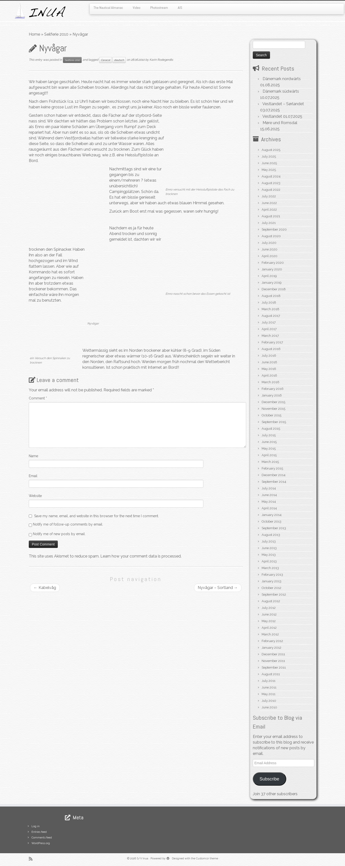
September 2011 (274, 667)
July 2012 (269, 608)
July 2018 (269, 302)
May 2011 (268, 694)
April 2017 (269, 329)
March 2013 (270, 568)
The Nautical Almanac (108, 7)
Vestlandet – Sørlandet (283, 104)
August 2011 (271, 674)
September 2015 (274, 422)
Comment (38, 398)
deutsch (119, 60)
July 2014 (269, 488)
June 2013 (269, 548)
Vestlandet (272, 116)
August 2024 (271, 176)
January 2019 (272, 282)
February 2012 (272, 641)
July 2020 (269, 243)
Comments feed (41, 837)
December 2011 (273, 654)
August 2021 (271, 216)
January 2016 (272, 395)
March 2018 (270, 309)
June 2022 (269, 203)
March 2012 (270, 634)
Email (33, 476)
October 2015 (271, 415)
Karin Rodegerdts (161, 59)
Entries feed (39, 832)
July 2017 (269, 322)
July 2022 (269, 196)
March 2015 (270, 462)
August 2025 (271, 150)
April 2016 (269, 375)
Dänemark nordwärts (282, 78)
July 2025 (269, 156)
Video (136, 7)
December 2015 (273, 402)
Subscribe (269, 779)
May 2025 (269, 170)
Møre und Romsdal (280, 122)
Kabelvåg (45, 587)
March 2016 (270, 382)
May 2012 (269, 621)
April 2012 (269, 628)
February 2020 (273, 262)
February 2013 (272, 574)
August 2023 (271, 183)
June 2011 (269, 687)
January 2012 (271, 647)
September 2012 (274, 594)
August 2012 (271, 601)
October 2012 (271, 588)
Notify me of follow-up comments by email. (68, 524)
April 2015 (269, 455)
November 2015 (273, 409)
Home (34, 34)
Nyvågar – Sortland (218, 587)
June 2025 (269, 163)
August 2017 (271, 316)
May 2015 (269, 448)
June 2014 (269, 495)
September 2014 (274, 482)
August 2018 (271, 296)
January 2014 (272, 515)
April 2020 (269, 256)
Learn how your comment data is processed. (140, 556)
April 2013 (269, 561)
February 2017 (272, 342)
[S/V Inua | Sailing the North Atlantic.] (40, 11)
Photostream (159, 7)
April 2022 (269, 209)
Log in (35, 826)
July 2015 (269, 435)
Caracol (105, 60)
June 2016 (269, 362)
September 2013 (274, 528)
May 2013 (269, 555)
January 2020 (272, 269)
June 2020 (269, 249)
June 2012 (269, 614)
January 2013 (271, 581)
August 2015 (271, 428)
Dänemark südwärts (281, 91)
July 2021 (269, 223)
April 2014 (269, 508)
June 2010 (269, 707)
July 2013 (269, 541)
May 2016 (269, 369)
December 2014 (273, 475)
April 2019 (269, 276)
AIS (180, 7)
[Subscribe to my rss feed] (32, 858)
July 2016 (269, 355)
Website (35, 496)
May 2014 (269, 501)
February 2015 (272, 468)
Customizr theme (207, 858)
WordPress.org (40, 843)
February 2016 (273, 389)
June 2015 (269, 442)
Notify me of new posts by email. (59, 534)
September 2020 (274, 229)
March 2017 (270, 336)
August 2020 (271, 236)
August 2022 (271, 189)
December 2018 (274, 289)
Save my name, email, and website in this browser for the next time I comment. (96, 516)
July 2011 (268, 681)
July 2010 (269, 701)
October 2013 (271, 521)
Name (33, 456)
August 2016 (271, 349)
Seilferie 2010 (56, 34)
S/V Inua (142, 858)
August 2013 (271, 535)
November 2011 (273, 661)
